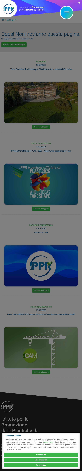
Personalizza (41, 465)
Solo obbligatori (41, 460)
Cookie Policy (48, 442)
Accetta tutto (41, 455)
